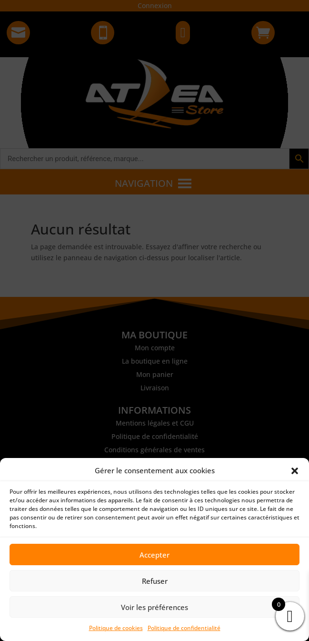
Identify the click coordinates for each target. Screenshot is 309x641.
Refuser (155, 581)
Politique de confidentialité (184, 628)
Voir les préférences (154, 607)
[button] (294, 471)
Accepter (154, 555)
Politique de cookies (116, 628)
